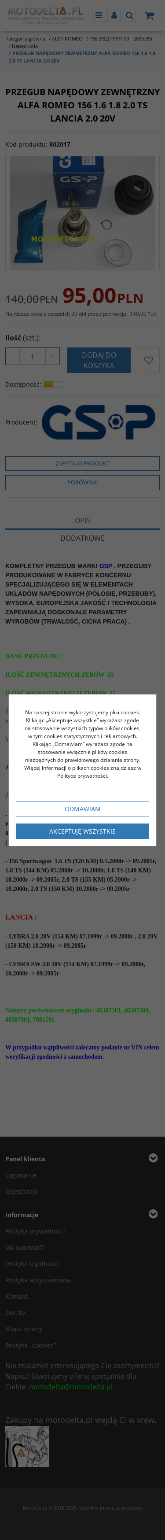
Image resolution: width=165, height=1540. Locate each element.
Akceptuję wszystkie (82, 831)
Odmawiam (83, 809)
